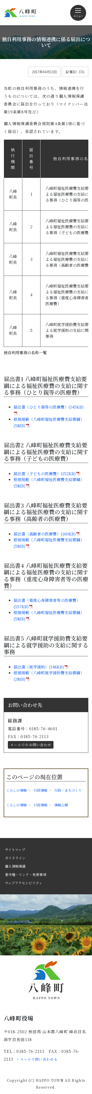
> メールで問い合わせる (37, 1059)
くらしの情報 (16, 790)
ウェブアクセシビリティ (23, 882)
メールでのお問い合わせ (30, 744)
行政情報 (40, 790)
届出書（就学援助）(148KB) (38, 667)
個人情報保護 (15, 866)
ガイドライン (15, 857)
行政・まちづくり (68, 790)
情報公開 (61, 804)
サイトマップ (15, 849)
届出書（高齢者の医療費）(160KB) (44, 534)
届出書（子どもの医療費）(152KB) (44, 473)
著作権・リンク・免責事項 (25, 874)
